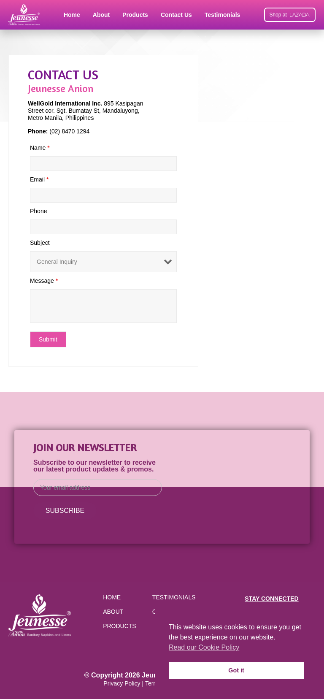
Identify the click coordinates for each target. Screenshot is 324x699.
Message (44, 280)
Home (72, 15)
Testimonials (222, 15)
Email (39, 179)
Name (40, 147)
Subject (40, 242)
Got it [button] (236, 670)
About (101, 15)
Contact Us (176, 15)
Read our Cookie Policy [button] (204, 647)
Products (135, 15)
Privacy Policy (121, 683)
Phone (38, 211)
